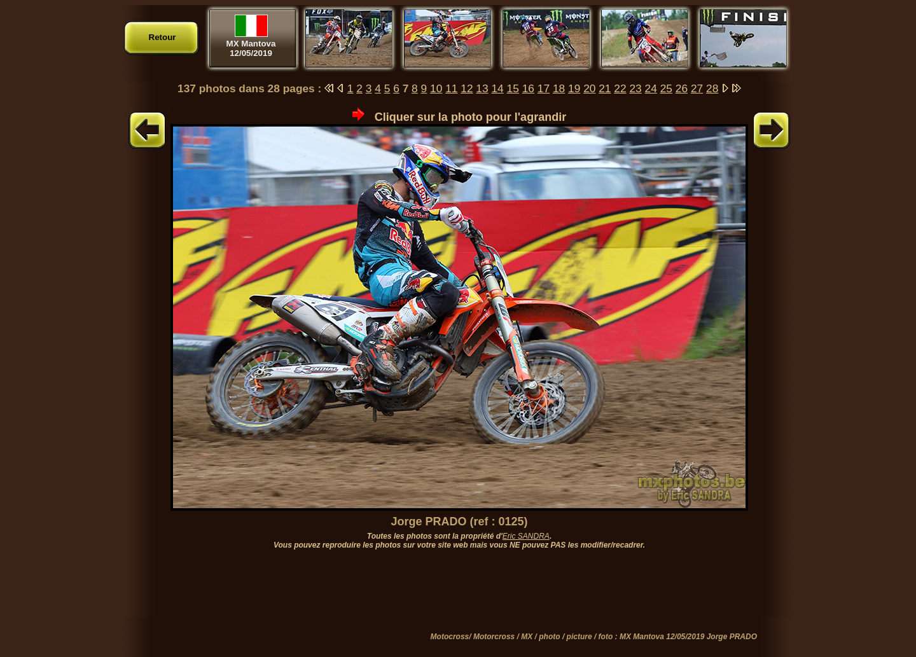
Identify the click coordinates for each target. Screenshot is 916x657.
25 (666, 88)
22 (620, 88)
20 (589, 88)
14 (497, 88)
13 (482, 88)
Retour (162, 37)
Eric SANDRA (526, 536)
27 (697, 88)
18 (559, 88)
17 (544, 88)
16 (528, 88)
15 (513, 88)
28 (712, 88)
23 (635, 88)
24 (651, 88)
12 (467, 88)
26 (682, 88)
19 (574, 88)
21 (605, 88)
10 (436, 88)
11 (451, 88)
